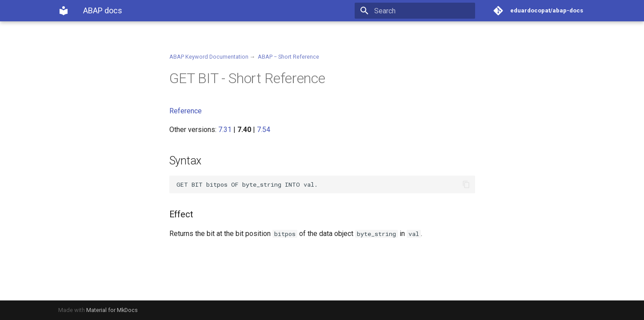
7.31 (225, 129)
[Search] (423, 11)
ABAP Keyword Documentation (208, 56)
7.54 (263, 129)
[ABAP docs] (63, 11)
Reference (185, 111)
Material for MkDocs (112, 310)
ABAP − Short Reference (288, 56)
